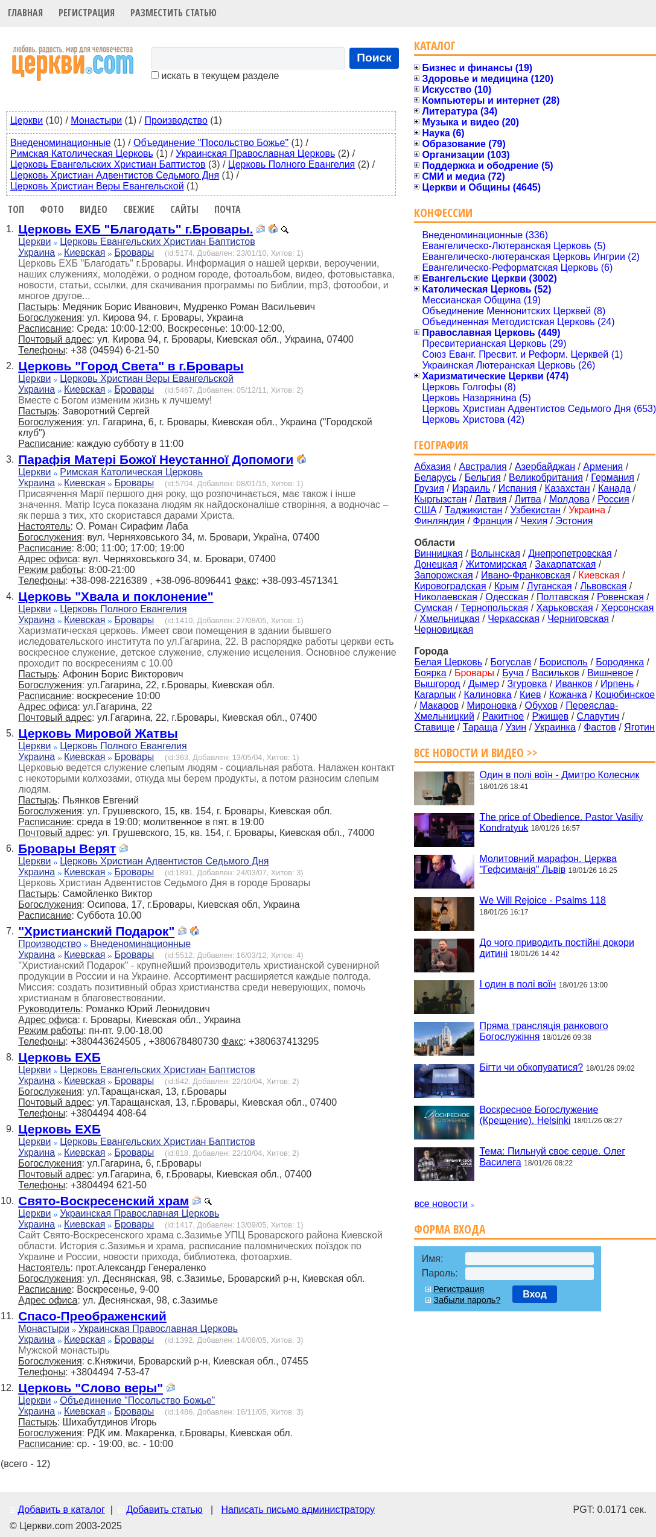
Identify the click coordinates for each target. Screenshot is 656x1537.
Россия (613, 499)
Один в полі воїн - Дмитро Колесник (559, 775)
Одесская (506, 597)
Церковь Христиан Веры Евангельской (97, 186)
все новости (441, 1204)
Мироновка (492, 705)
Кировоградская (450, 586)
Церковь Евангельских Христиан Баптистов (107, 164)
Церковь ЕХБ (59, 1057)
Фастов (600, 727)
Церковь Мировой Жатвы (98, 733)
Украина (36, 252)
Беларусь (435, 477)
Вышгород (437, 684)
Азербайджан (545, 466)
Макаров (439, 705)
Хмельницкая (449, 618)
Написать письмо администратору (297, 1509)
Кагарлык (435, 694)
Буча (512, 673)
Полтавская (563, 597)
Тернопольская (494, 608)
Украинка (555, 727)
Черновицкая (443, 629)
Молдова (569, 499)
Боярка (430, 673)
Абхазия (432, 466)
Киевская (84, 252)
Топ (16, 209)
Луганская (549, 586)
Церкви (26, 120)
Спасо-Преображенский (92, 1316)
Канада (614, 488)
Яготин (639, 727)
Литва (528, 499)
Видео (93, 209)
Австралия (483, 466)
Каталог (435, 45)
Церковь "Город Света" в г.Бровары (130, 366)
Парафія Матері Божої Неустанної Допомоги (155, 459)
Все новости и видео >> (476, 752)
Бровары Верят (67, 848)
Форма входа (449, 1229)
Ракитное (503, 716)
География (441, 445)
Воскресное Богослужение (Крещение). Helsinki (538, 1114)
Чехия (533, 521)
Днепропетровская (569, 553)
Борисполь (564, 662)
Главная (25, 12)
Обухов (540, 705)
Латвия (490, 499)
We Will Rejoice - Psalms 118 (542, 900)
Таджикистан (474, 510)
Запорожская (443, 575)
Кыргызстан (440, 499)
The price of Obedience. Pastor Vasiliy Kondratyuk (561, 821)
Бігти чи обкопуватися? (531, 1067)
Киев (530, 694)
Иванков (574, 684)
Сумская (433, 608)
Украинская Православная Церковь (255, 153)
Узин (516, 727)
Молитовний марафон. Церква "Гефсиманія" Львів (547, 864)
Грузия (429, 488)
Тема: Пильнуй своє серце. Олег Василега (552, 1156)
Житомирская (496, 564)
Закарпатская (565, 564)
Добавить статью (164, 1509)
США (425, 510)
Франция (492, 521)
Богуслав (511, 662)
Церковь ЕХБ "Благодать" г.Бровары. (135, 229)
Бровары (134, 252)
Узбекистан (536, 510)
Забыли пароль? (466, 1300)
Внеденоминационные (60, 143)
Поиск (374, 57)
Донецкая (435, 564)
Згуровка (527, 684)
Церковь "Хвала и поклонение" (115, 596)
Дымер (483, 684)
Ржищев (550, 716)
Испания (517, 488)
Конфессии (443, 212)
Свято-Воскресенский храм (103, 1201)
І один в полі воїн (517, 984)
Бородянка (620, 662)
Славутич (598, 716)
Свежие (138, 209)
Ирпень (617, 684)
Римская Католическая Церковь (81, 153)
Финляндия (439, 521)
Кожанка (568, 694)
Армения (603, 466)
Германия (612, 477)
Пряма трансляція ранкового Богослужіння (543, 1031)
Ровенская (620, 597)
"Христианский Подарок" (96, 931)
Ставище (434, 727)
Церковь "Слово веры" (90, 1388)
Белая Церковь (448, 662)
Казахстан (567, 488)
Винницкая (438, 553)
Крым (506, 586)
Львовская (603, 586)
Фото (52, 209)
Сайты (184, 209)
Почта (227, 209)
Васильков (555, 673)
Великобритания (546, 477)
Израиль (471, 488)
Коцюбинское (625, 694)
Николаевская (445, 597)
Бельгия (483, 477)
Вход (535, 1294)
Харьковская (565, 608)
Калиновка (488, 694)
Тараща (480, 727)
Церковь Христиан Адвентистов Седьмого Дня (114, 175)
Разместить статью (173, 12)
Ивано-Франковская (525, 575)
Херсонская (627, 608)
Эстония (574, 521)
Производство (175, 120)
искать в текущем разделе (215, 76)
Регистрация (87, 12)
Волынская (495, 553)
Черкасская (514, 618)
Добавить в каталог (61, 1509)
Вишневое (610, 673)
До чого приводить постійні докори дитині (556, 947)
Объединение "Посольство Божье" (210, 143)
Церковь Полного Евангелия (291, 164)
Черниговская (578, 618)
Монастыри (96, 120)
